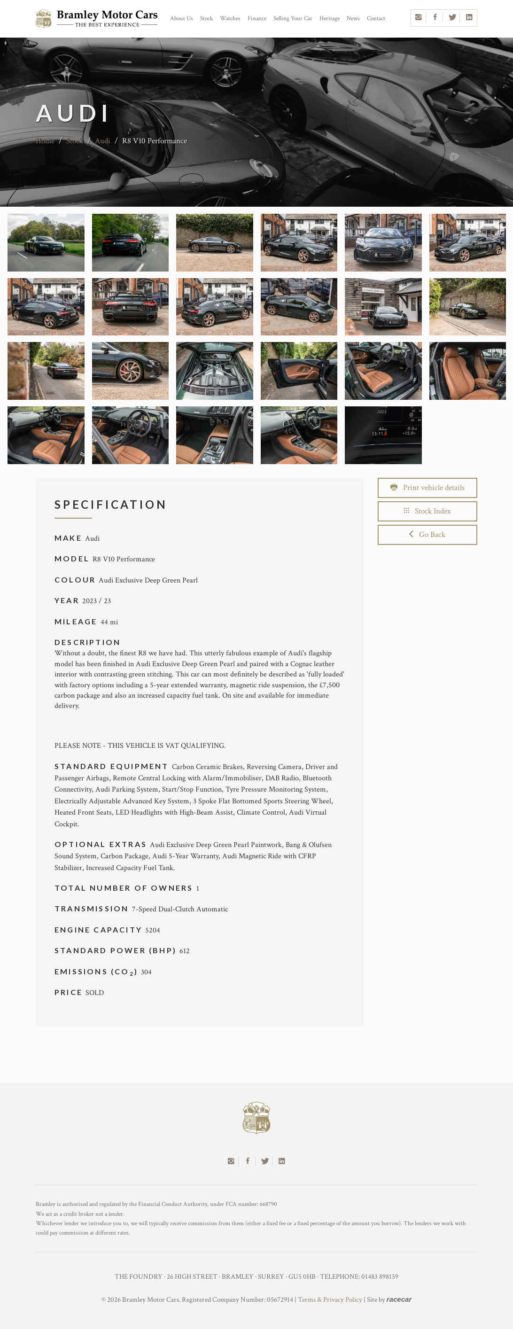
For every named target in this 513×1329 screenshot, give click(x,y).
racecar (399, 1299)
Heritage (329, 19)
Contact (376, 19)
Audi (102, 141)
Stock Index (427, 511)
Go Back (427, 534)
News (353, 19)
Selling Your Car (292, 19)
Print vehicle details (427, 487)
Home (45, 141)
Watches (230, 19)
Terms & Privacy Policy (330, 1299)
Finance (257, 19)
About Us (181, 19)
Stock (206, 19)
